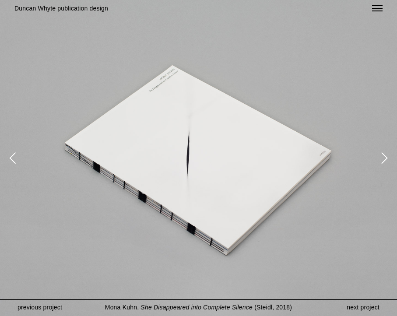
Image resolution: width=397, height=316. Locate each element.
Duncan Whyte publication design (61, 8)
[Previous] (14, 158)
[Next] (383, 158)
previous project (40, 307)
